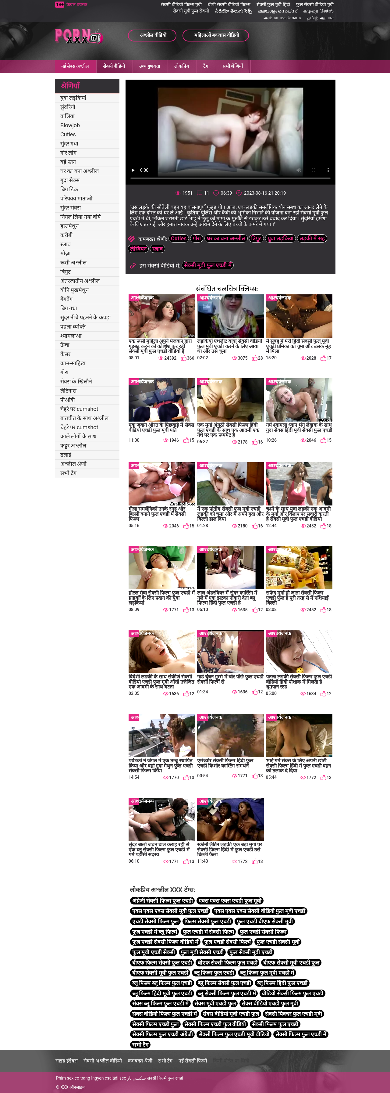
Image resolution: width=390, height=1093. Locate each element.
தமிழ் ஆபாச (320, 17)
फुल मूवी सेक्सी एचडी (202, 952)
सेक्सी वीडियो (114, 66)
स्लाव (65, 244)
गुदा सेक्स (70, 180)
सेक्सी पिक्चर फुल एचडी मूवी (293, 1014)
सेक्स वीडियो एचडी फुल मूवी (270, 1003)
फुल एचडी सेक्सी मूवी (278, 942)
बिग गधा (68, 308)
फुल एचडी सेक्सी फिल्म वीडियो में (165, 942)
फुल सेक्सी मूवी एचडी (250, 952)
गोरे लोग (68, 152)
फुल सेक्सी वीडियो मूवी (315, 4)
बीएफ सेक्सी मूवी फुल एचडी (160, 972)
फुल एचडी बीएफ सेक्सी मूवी (265, 921)
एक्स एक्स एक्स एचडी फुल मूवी (230, 900)
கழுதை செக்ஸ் (318, 11)
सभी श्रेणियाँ (232, 66)
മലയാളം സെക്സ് (277, 11)
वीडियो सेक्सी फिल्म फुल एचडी (292, 993)
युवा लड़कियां (73, 98)
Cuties (68, 134)
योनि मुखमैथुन (74, 290)
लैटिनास (68, 390)
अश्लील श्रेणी (73, 464)
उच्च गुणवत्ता (149, 66)
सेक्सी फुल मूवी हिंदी (273, 4)
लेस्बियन (138, 249)
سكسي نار (136, 1078)
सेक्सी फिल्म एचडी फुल (155, 1024)
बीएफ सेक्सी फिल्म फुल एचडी (227, 962)
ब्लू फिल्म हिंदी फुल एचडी (282, 983)
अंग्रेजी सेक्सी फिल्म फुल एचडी (162, 900)
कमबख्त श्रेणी (140, 1061)
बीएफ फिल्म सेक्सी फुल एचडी (162, 962)
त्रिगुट (65, 271)
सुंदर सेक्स (70, 207)
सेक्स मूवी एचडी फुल (215, 1003)
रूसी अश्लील (73, 262)
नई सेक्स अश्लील (75, 66)
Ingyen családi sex (108, 1078)
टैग (205, 66)
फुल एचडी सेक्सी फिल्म (263, 932)
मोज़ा (65, 253)
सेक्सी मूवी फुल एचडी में (208, 265)
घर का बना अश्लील (79, 171)
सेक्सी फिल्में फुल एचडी (165, 1078)
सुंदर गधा (69, 143)
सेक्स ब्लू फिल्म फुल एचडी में (160, 1003)
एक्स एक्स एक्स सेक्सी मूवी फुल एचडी (170, 911)
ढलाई (65, 454)
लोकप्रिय (181, 66)
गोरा (64, 372)
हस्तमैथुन (69, 226)
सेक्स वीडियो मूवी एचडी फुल (231, 1014)
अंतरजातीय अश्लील (80, 281)
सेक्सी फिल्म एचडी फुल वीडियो (215, 1024)
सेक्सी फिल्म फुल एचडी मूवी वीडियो (234, 1034)
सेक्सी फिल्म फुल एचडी (275, 1024)
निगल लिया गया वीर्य (80, 217)
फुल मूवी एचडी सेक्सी (153, 952)
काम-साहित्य (72, 363)
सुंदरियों (67, 107)
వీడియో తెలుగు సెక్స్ (233, 11)
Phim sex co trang (73, 1078)
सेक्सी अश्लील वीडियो (102, 1061)
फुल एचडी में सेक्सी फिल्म (208, 932)
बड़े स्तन (68, 162)
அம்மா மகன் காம (282, 17)
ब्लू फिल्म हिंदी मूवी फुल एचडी (162, 993)
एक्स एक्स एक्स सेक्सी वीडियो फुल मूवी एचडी (259, 911)
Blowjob (70, 125)
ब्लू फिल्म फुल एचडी (214, 972)
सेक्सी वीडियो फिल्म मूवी (181, 4)
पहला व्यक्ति (73, 326)
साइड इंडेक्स (66, 1061)
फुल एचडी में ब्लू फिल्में (154, 932)
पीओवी (67, 400)
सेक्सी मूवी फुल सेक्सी (191, 11)
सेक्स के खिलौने (76, 381)
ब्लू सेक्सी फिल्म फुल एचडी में (227, 993)
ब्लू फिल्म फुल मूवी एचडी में (267, 972)
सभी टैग (68, 473)
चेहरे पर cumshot (79, 409)
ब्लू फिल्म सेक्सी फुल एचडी (224, 983)
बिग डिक (69, 189)
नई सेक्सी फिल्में (193, 1061)
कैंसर (65, 354)
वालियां (67, 116)
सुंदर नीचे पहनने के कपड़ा (85, 317)
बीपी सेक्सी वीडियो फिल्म (229, 4)
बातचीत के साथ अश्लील (84, 418)
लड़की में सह (312, 238)
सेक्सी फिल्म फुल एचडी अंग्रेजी (162, 1034)
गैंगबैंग (66, 299)
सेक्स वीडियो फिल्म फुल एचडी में (164, 1014)
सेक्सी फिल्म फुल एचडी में (301, 1034)
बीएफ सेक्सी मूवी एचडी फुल (291, 962)
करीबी (66, 235)
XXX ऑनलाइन (72, 1087)
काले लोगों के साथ (78, 436)
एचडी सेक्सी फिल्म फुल (155, 921)
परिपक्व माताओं (76, 198)
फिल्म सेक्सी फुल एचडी (207, 921)
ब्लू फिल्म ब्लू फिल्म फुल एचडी (162, 983)
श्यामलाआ (70, 336)
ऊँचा (64, 345)
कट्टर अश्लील (73, 445)
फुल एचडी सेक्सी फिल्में (227, 942)
